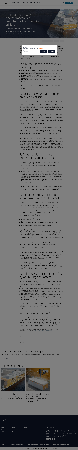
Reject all (43, 51)
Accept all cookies (51, 51)
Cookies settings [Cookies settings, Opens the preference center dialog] (27, 51)
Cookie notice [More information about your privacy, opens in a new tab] (41, 48)
